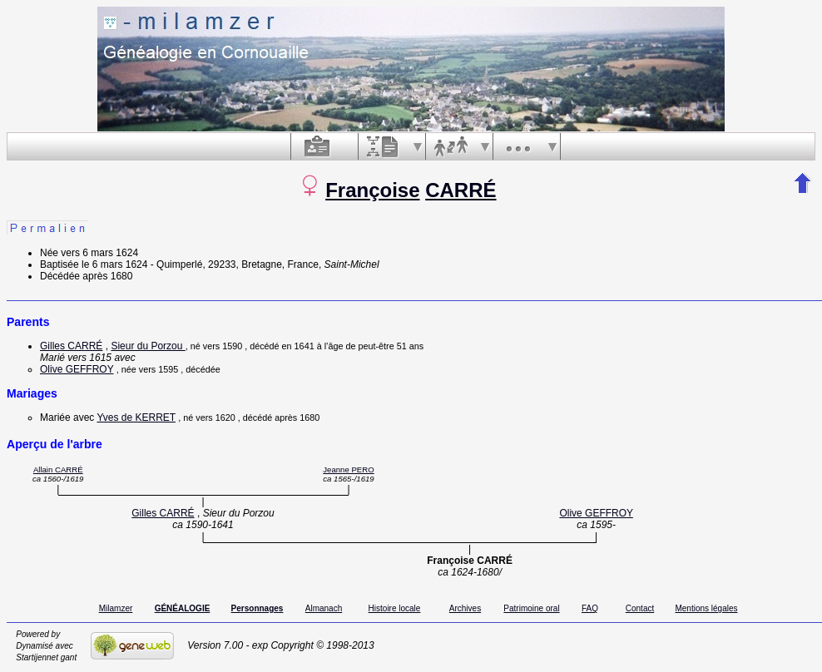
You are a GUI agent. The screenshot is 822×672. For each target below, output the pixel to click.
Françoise (372, 190)
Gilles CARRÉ (71, 346)
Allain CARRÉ (58, 469)
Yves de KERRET (136, 417)
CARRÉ (460, 190)
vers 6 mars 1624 (99, 253)
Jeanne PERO (348, 469)
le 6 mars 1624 (114, 264)
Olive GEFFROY (76, 369)
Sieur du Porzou (148, 346)
